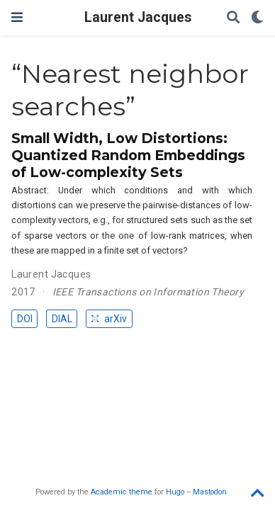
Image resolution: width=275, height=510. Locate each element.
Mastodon (210, 492)
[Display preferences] (257, 18)
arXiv (109, 318)
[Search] (233, 18)
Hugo (175, 492)
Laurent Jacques (137, 17)
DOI (25, 318)
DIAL (62, 318)
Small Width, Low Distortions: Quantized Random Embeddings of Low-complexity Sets (128, 155)
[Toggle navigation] (17, 17)
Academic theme (121, 492)
